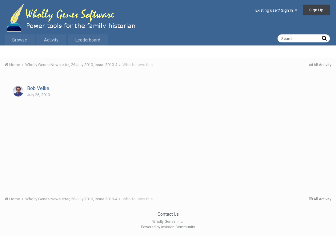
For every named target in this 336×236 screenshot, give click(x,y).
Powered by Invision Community (168, 227)
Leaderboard (87, 39)
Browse (19, 39)
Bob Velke (38, 88)
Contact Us (168, 214)
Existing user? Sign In (276, 10)
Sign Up (316, 10)
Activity (51, 39)
